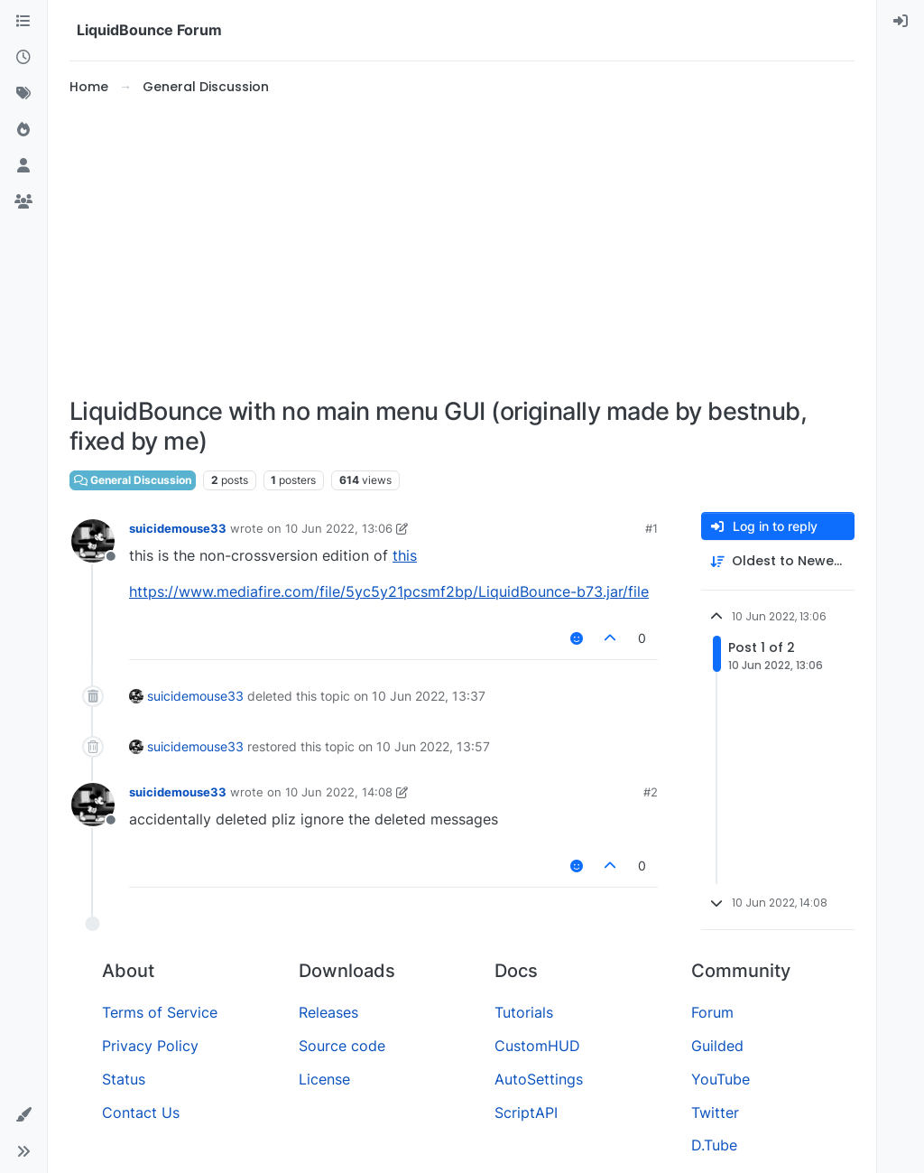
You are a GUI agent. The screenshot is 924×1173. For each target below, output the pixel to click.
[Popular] (23, 130)
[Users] (23, 166)
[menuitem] (900, 21)
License (324, 1079)
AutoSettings (538, 1079)
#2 (650, 792)
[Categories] (23, 21)
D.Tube (714, 1145)
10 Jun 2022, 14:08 (339, 792)
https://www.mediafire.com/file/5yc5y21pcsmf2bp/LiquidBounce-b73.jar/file (389, 591)
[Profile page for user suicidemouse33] (93, 541)
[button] (23, 1115)
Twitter (715, 1112)
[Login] (900, 21)
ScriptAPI (526, 1112)
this (405, 555)
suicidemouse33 (177, 528)
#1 (651, 528)
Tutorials (523, 1012)
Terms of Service (159, 1012)
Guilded (717, 1046)
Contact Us (141, 1112)
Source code (342, 1046)
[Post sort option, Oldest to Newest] (778, 561)
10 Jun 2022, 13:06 (339, 528)
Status (123, 1079)
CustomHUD (537, 1046)
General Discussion (132, 480)
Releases (328, 1012)
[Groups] (23, 202)
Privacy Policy (150, 1046)
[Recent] (23, 57)
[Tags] (23, 93)
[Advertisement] (462, 247)
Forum (712, 1012)
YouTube (720, 1079)
